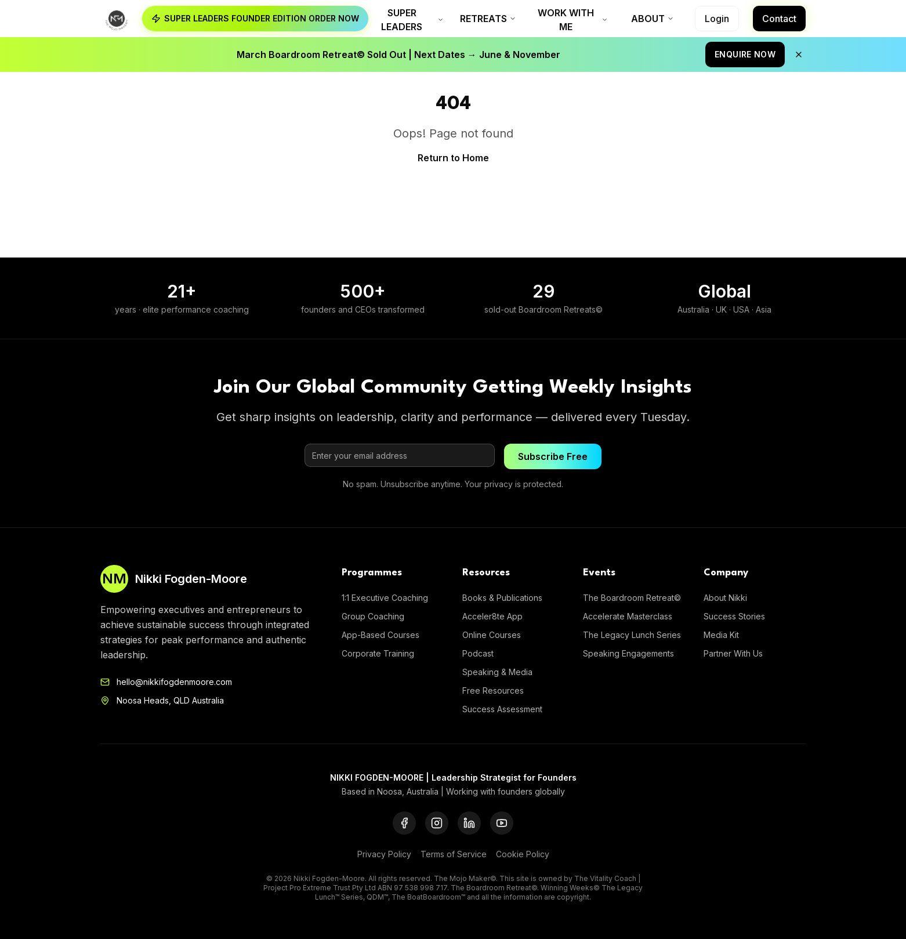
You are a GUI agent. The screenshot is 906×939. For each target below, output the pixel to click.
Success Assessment (502, 709)
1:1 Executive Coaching (385, 598)
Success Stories (734, 616)
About (652, 18)
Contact (779, 18)
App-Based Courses (380, 635)
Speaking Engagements (628, 653)
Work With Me (573, 19)
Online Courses (491, 635)
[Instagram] (436, 823)
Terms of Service (454, 854)
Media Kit (721, 635)
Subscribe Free (553, 456)
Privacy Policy (384, 854)
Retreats (488, 18)
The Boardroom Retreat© (632, 598)
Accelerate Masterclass (627, 616)
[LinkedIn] (469, 823)
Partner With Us (733, 653)
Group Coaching (373, 616)
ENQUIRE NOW (745, 54)
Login (717, 18)
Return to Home (453, 158)
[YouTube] (501, 823)
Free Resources (493, 690)
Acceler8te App (492, 616)
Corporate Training (378, 653)
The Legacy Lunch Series (632, 635)
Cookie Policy (522, 854)
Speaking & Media (497, 672)
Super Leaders (412, 19)
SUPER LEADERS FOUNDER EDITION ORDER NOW (255, 18)
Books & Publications (502, 598)
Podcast (478, 653)
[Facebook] (404, 823)
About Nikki (725, 598)
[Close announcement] (799, 54)
